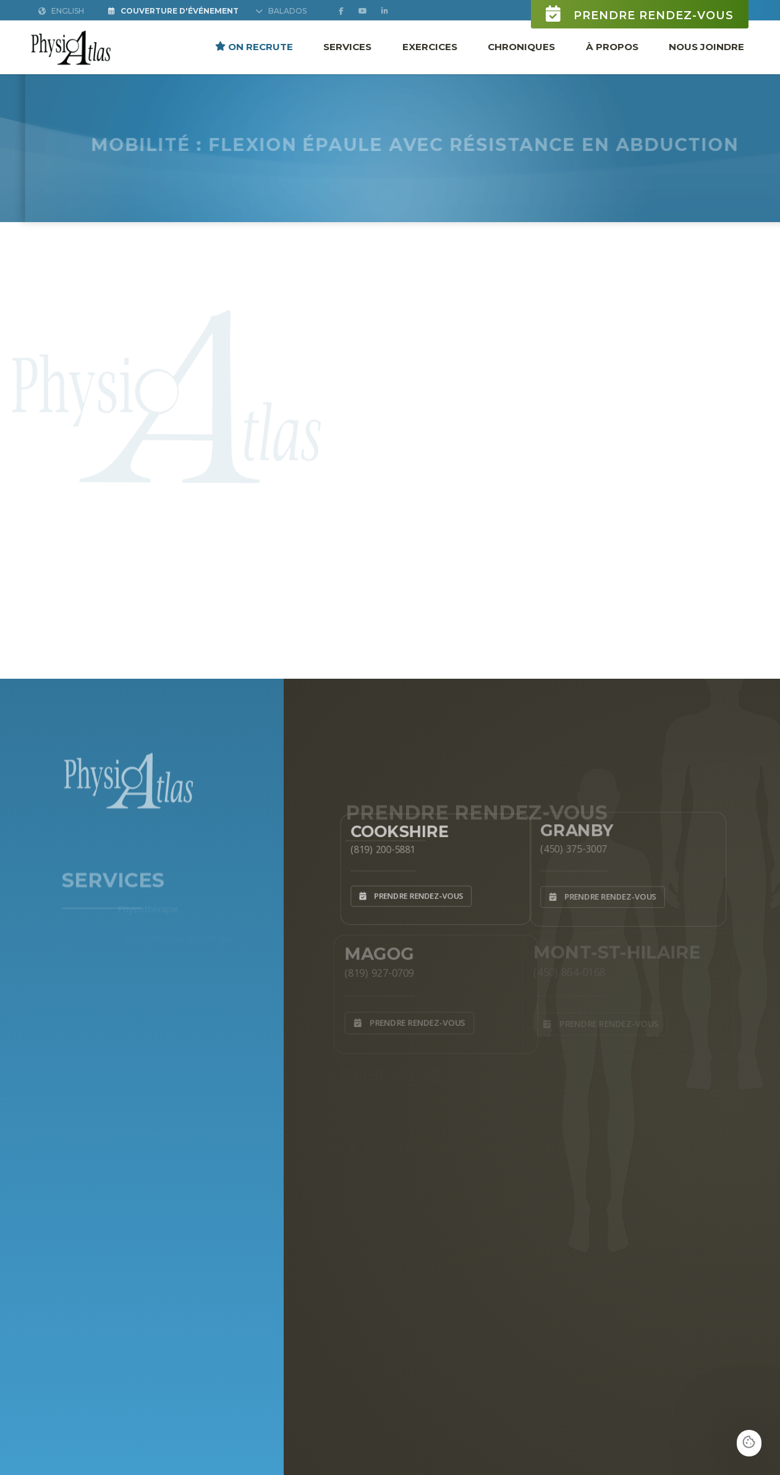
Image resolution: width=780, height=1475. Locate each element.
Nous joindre (706, 47)
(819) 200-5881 (377, 847)
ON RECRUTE (254, 47)
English (61, 11)
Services (347, 47)
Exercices (429, 47)
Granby (572, 827)
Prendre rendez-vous (640, 14)
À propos (612, 47)
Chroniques (521, 47)
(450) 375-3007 (568, 847)
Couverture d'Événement (173, 11)
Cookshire (396, 827)
